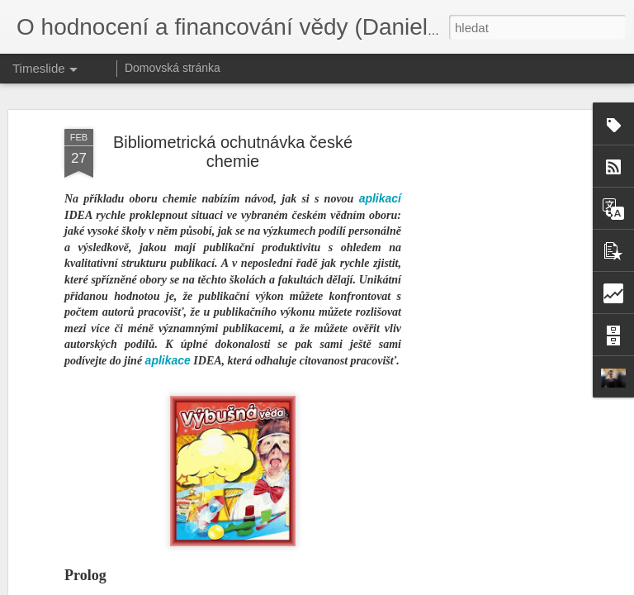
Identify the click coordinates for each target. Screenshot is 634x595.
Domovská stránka (172, 67)
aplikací (380, 105)
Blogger (403, 586)
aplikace (168, 267)
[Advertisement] (492, 296)
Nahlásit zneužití (457, 586)
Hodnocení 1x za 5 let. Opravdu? (414, 550)
